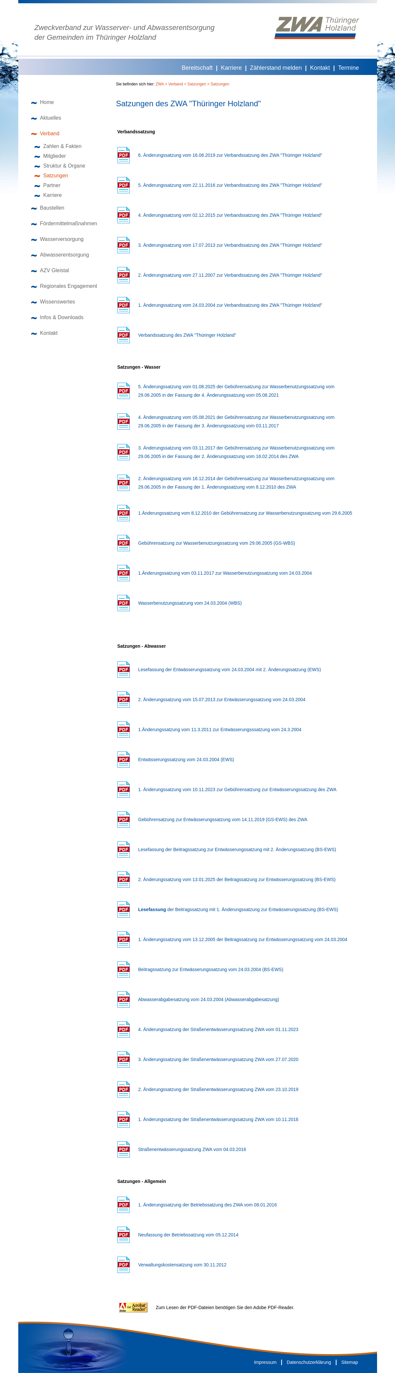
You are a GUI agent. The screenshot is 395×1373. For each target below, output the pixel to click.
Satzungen (51, 175)
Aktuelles (46, 118)
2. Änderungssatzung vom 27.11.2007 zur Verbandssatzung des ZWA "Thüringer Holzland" (230, 275)
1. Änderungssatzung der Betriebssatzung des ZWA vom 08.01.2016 (207, 1204)
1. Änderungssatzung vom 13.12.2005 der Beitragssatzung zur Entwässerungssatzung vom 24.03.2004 (242, 939)
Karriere (231, 68)
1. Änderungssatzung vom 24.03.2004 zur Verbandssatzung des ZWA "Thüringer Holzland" (230, 305)
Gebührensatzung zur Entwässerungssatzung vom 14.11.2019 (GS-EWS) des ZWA (223, 819)
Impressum (265, 1362)
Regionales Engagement (64, 286)
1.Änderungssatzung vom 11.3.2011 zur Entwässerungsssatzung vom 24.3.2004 (219, 729)
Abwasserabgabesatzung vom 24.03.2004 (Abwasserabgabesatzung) (208, 999)
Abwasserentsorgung (60, 255)
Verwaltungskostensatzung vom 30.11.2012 (182, 1264)
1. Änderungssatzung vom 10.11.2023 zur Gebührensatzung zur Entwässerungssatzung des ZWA (237, 789)
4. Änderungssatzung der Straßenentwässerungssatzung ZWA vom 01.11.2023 (218, 1029)
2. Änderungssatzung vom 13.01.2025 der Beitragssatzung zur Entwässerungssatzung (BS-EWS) (237, 879)
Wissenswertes (53, 301)
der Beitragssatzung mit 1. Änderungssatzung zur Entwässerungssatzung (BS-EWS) (238, 909)
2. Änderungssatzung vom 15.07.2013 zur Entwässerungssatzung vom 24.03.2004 (222, 699)
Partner (47, 185)
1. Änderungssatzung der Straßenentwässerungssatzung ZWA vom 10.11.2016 (218, 1119)
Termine (348, 68)
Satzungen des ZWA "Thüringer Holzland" (188, 103)
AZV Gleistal (50, 270)
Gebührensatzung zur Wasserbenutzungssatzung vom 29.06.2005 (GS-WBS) (216, 543)
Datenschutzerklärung (309, 1362)
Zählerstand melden (276, 68)
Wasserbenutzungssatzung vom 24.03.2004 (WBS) (190, 603)
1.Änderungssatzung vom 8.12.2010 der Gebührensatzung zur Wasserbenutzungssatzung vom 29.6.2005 (245, 513)
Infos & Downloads (57, 317)
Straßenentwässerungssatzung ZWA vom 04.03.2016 (192, 1149)
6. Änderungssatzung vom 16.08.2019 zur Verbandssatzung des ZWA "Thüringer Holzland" (230, 155)
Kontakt (320, 68)
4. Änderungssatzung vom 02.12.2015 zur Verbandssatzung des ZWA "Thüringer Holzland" (230, 215)
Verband (45, 133)
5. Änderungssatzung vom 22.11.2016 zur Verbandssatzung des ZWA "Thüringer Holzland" (230, 185)
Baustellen (48, 208)
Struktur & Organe (60, 166)
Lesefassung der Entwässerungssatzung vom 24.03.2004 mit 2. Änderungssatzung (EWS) (229, 669)
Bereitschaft (197, 68)
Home (42, 102)
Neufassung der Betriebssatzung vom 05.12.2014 (188, 1234)
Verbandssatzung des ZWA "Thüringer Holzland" (187, 335)
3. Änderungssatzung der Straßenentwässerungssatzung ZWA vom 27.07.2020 (218, 1059)
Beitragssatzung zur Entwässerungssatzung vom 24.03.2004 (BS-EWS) (210, 969)
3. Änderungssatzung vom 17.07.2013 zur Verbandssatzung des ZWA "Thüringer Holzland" (230, 245)
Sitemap (349, 1362)
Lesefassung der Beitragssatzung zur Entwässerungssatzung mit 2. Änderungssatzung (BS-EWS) (237, 849)
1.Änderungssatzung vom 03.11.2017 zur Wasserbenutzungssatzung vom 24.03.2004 (225, 573)
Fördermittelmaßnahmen (64, 223)
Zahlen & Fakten (58, 146)
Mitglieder (50, 156)
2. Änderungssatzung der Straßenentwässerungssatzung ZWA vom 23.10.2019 (218, 1089)
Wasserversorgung (57, 239)
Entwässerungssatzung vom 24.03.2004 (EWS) (186, 759)
